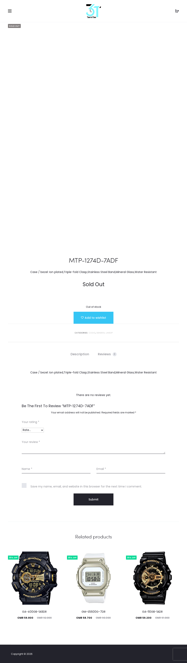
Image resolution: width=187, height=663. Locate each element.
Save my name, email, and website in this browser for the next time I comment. (86, 486)
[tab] (80, 354)
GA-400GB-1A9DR (34, 612)
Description (80, 354)
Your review (31, 442)
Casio (92, 332)
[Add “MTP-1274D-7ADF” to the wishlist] (93, 318)
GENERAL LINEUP (104, 332)
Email (101, 469)
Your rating (30, 422)
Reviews (107, 354)
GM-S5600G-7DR (93, 612)
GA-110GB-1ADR (152, 612)
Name (27, 469)
